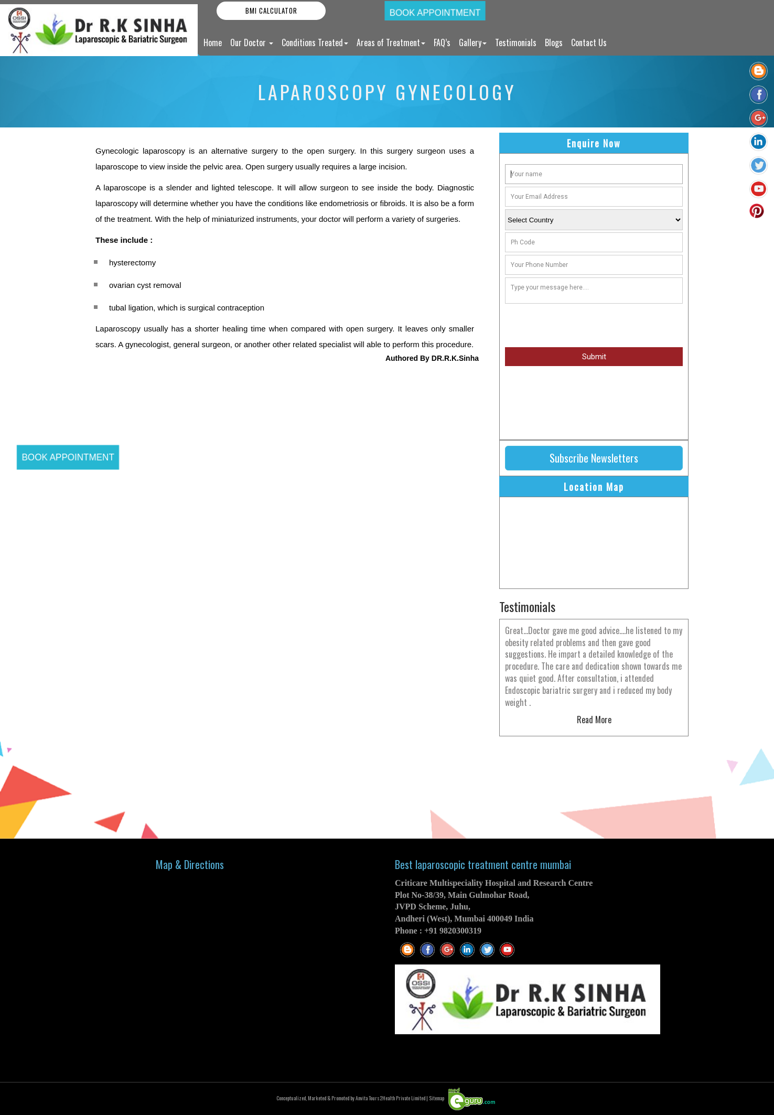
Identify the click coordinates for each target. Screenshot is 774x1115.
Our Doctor (251, 42)
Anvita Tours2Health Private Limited (390, 1097)
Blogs (554, 42)
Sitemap (436, 1097)
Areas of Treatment (391, 42)
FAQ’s (442, 42)
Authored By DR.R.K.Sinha (432, 358)
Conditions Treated (315, 42)
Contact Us (589, 42)
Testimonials (515, 42)
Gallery (473, 42)
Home (212, 42)
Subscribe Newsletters (594, 458)
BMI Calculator (271, 10)
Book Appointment (435, 13)
